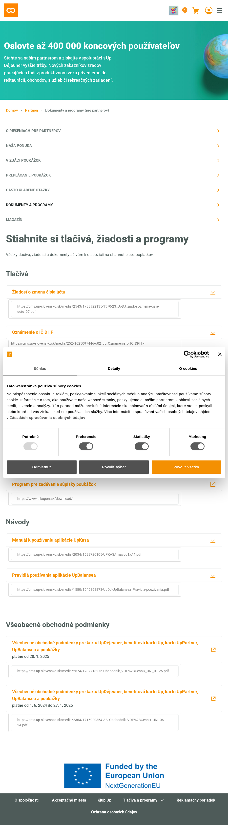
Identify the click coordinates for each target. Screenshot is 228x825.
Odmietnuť (41, 467)
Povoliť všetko (186, 467)
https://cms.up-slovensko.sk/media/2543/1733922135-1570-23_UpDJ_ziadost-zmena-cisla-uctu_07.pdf (88, 309)
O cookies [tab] (188, 368)
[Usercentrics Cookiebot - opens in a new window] (187, 354)
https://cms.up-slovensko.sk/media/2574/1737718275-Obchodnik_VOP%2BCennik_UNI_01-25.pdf (93, 671)
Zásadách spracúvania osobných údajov (47, 417)
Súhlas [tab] (40, 368)
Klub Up (104, 800)
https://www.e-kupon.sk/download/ (45, 499)
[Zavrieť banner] (220, 354)
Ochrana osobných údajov (114, 812)
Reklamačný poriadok (196, 800)
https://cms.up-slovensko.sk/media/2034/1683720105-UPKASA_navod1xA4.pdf (79, 554)
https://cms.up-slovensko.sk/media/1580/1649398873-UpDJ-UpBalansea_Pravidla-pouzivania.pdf (93, 589)
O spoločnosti (27, 800)
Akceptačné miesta (69, 800)
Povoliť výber (114, 467)
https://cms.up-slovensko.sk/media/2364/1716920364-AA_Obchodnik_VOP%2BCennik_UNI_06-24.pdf (91, 722)
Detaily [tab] (114, 368)
